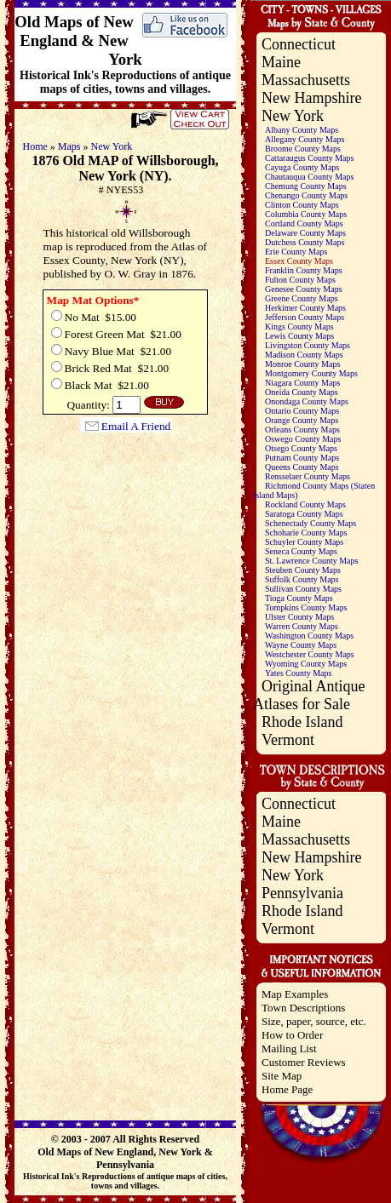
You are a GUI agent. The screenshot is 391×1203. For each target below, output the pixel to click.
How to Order (292, 1034)
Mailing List (289, 1048)
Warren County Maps (301, 626)
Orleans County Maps (302, 429)
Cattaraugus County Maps (309, 158)
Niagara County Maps (302, 382)
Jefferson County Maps (304, 317)
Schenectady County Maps (310, 523)
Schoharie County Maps (306, 532)
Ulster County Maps (299, 617)
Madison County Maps (304, 354)
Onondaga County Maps (306, 401)
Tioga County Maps (299, 598)
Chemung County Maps (306, 186)
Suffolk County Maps (302, 579)
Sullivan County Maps (303, 588)
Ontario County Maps (302, 410)
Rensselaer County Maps (307, 476)
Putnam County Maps (302, 457)
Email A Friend (135, 426)
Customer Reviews (304, 1062)
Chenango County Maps (306, 195)
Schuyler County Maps (304, 542)
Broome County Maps (303, 148)
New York (112, 146)
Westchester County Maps (309, 654)
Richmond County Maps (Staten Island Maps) (314, 490)
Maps (69, 146)
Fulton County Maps (300, 279)
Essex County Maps (299, 261)
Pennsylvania (302, 893)
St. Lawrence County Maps (311, 560)
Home (35, 146)
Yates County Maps (298, 673)
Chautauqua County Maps (309, 176)
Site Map (282, 1075)
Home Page (287, 1089)
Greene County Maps (301, 298)
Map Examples (295, 994)
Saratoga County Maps (304, 513)
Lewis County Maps (299, 336)
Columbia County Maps (306, 214)
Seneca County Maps (301, 551)
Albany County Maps (301, 130)
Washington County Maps (309, 635)
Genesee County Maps (303, 289)
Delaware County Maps (305, 233)
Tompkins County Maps (306, 607)
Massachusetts (306, 80)
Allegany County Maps (304, 139)
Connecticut (299, 44)
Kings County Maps (299, 326)
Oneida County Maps (301, 392)
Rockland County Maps (305, 504)
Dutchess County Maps (304, 242)
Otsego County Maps (301, 448)
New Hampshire (311, 97)
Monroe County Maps (302, 364)
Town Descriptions (303, 1007)
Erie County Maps (296, 251)
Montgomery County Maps (311, 373)
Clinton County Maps (302, 204)
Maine (281, 62)
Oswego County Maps (303, 439)
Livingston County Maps (307, 345)
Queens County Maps (302, 467)
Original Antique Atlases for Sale (309, 695)
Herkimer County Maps (305, 307)
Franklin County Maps (303, 270)
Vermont (288, 739)
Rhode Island (302, 721)
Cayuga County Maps (302, 167)
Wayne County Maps (300, 645)
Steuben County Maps (303, 570)
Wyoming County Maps (306, 663)
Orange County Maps (301, 420)
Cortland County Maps (304, 223)
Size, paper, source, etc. (314, 1021)
